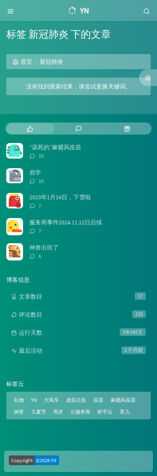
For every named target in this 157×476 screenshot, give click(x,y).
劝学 (35, 172)
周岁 (58, 411)
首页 (22, 61)
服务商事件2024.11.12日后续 (65, 222)
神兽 (19, 411)
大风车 (51, 400)
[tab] (29, 128)
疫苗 (98, 400)
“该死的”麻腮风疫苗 (55, 147)
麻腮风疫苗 (123, 400)
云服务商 (80, 411)
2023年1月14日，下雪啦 (60, 197)
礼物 (19, 400)
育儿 (125, 411)
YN (34, 400)
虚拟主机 (76, 400)
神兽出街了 (44, 247)
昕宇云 (105, 411)
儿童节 (38, 411)
